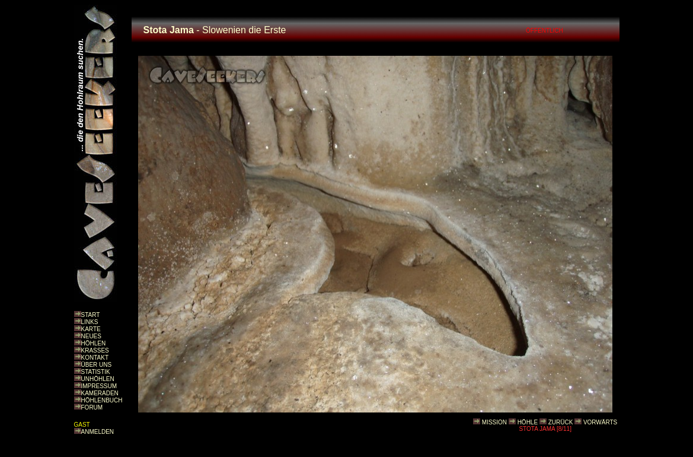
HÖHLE (528, 422)
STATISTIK (95, 372)
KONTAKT (94, 357)
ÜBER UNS (96, 364)
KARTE (91, 329)
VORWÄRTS (600, 422)
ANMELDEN (97, 432)
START (90, 315)
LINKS (89, 322)
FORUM (92, 407)
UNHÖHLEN (97, 379)
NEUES (91, 336)
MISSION (494, 422)
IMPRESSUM (99, 386)
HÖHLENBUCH (102, 400)
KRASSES (95, 350)
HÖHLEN (93, 343)
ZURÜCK (560, 422)
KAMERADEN (100, 393)
